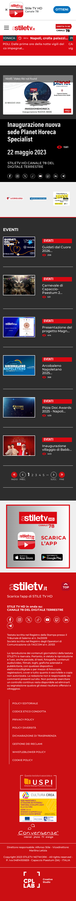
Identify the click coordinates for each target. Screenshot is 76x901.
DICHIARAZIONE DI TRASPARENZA (34, 735)
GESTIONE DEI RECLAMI (27, 743)
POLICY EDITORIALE (25, 703)
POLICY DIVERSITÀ (24, 727)
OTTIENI (62, 9)
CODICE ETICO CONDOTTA (29, 711)
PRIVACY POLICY (23, 719)
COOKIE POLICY (22, 760)
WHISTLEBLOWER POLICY (29, 751)
